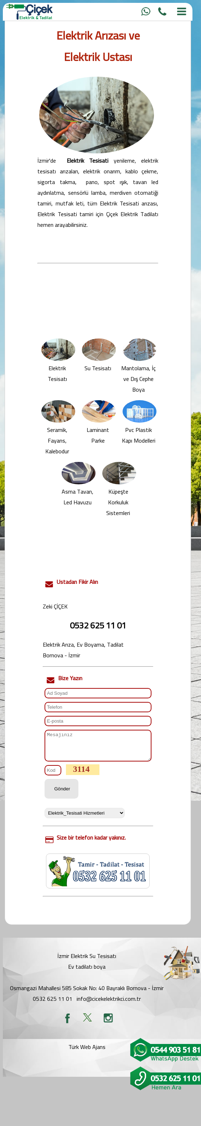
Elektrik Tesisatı (58, 369)
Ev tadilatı (80, 972)
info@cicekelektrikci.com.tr (109, 1004)
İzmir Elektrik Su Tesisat (86, 961)
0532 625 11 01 (52, 1004)
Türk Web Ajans (86, 1052)
